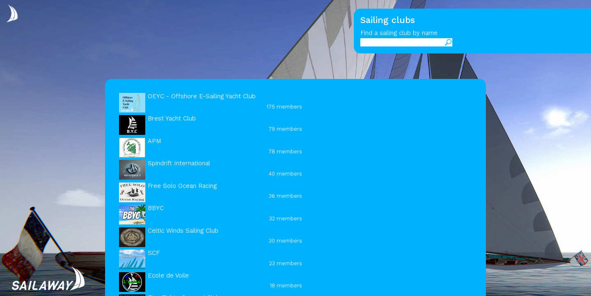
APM (154, 141)
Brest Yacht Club (172, 118)
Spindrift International (179, 163)
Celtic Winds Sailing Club (183, 230)
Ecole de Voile (168, 275)
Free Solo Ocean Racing (182, 186)
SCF (154, 253)
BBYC (156, 208)
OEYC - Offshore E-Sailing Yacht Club (202, 96)
